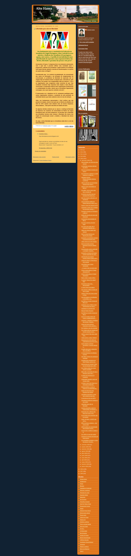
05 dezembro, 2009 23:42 (45, 148)
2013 (81, 150)
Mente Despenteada (85, 537)
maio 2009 (84, 457)
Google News (83, 479)
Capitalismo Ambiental (85, 488)
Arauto (81, 508)
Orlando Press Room (85, 510)
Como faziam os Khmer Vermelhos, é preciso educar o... (89, 345)
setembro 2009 (86, 449)
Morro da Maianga (84, 549)
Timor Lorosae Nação (85, 524)
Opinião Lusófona (84, 522)
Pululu (81, 483)
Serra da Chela (84, 526)
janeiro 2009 (85, 466)
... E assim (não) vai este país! (89, 268)
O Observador (83, 531)
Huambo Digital (84, 495)
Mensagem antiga (70, 157)
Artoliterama (83, 481)
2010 (81, 156)
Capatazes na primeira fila (88, 308)
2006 (81, 473)
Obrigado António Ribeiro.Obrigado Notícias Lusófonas (88, 179)
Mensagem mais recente (39, 157)
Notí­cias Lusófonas (85, 490)
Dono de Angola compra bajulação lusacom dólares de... (88, 245)
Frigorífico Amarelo (85, 501)
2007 (81, 471)
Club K (81, 551)
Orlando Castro (91, 29)
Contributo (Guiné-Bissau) (86, 542)
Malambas (82, 497)
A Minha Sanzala (84, 540)
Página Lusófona (84, 546)
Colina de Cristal (84, 517)
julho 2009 (84, 453)
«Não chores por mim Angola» (89, 241)
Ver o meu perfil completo (87, 42)
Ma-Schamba (83, 533)
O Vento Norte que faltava (88, 287)
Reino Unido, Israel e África (88, 278)
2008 (81, 469)
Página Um (83, 519)
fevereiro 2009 (85, 464)
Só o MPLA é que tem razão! (88, 434)
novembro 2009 (86, 444)
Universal (82, 544)
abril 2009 (84, 460)
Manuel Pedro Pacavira (87, 310)
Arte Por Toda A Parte (85, 504)
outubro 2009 (85, 447)
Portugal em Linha (84, 492)
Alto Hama (44, 8)
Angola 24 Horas (84, 535)
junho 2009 (85, 455)
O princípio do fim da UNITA (88, 398)
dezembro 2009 (86, 160)
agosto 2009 (85, 451)
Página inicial (55, 157)
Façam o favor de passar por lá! (89, 205)
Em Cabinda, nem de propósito (89, 328)
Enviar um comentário (40, 151)
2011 (81, 154)
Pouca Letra (83, 515)
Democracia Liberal (85, 513)
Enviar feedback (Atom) (45, 160)
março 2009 (85, 462)
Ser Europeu (83, 499)
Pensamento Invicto (85, 506)
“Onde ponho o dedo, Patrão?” (89, 337)
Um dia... (82, 528)
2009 (81, 158)
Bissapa (82, 486)
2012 (81, 152)
